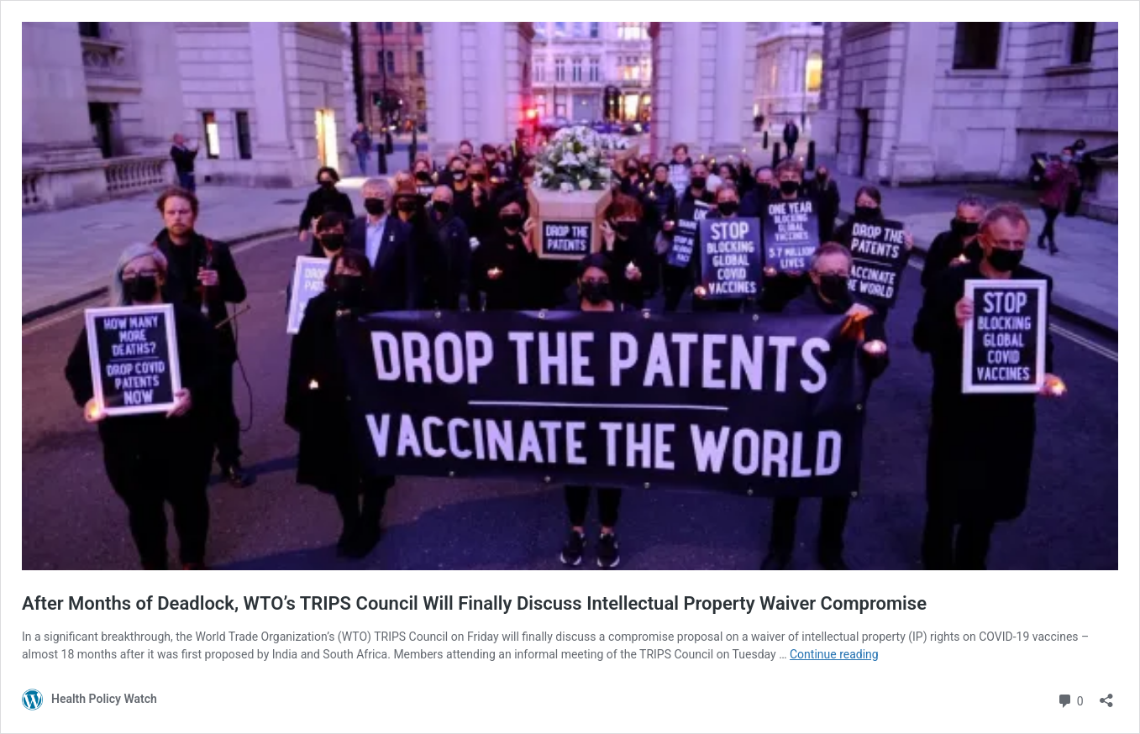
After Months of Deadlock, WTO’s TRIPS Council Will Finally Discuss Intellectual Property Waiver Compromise (474, 603)
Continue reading (834, 654)
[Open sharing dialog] (1106, 695)
